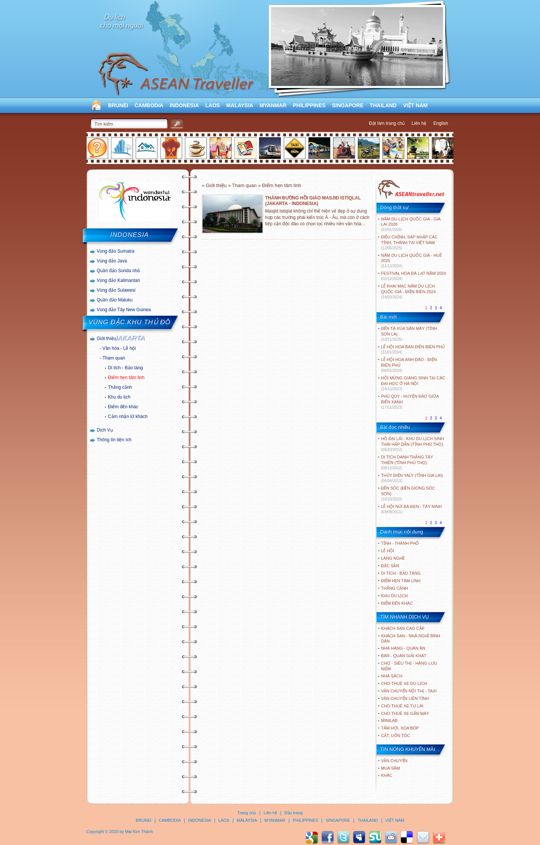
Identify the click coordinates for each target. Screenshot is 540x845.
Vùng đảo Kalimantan (118, 280)
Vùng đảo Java (112, 261)
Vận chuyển (394, 760)
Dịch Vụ (105, 430)
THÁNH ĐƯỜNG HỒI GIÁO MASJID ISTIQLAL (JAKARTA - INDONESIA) (313, 200)
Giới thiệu (106, 338)
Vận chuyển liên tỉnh (405, 698)
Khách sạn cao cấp (402, 628)
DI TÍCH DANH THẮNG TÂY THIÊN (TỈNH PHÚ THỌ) (407, 462)
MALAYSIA (239, 105)
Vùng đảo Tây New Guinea (124, 309)
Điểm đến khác (123, 406)
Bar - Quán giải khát (403, 655)
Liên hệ (419, 123)
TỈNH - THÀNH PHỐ (400, 543)
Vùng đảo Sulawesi (116, 290)
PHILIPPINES (309, 105)
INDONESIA (184, 105)
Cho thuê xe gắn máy (405, 713)
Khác (387, 775)
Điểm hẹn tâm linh (126, 377)
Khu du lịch (119, 397)
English (441, 123)
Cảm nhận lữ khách (127, 416)
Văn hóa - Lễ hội (119, 348)
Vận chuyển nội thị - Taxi (408, 691)
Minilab (389, 720)
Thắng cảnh (120, 387)
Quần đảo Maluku (114, 300)
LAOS (212, 105)
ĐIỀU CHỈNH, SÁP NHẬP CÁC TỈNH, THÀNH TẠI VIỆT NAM (409, 242)
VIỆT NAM (415, 105)
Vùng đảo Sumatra (115, 251)
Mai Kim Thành (139, 831)
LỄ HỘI (387, 550)
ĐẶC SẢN (390, 565)
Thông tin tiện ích (114, 439)
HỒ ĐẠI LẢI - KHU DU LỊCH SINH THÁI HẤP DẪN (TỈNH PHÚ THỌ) (412, 444)
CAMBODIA (149, 105)
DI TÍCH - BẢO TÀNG (401, 573)
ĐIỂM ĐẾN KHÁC (397, 603)
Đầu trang (294, 813)
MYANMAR (273, 105)
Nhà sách (391, 676)
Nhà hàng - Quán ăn (403, 648)
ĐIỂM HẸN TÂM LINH (400, 580)
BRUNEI (118, 105)
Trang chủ (246, 813)
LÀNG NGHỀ (393, 558)
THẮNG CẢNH (394, 588)
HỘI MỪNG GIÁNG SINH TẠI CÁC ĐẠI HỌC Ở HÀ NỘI (413, 383)
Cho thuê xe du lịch (404, 683)
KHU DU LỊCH (394, 595)
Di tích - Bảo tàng (125, 367)
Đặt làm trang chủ (387, 123)
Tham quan (113, 358)
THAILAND (383, 105)
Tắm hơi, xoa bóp (400, 728)
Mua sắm (390, 768)
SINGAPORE (347, 105)
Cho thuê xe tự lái (402, 706)
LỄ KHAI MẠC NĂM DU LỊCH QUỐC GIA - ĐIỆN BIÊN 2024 (408, 291)
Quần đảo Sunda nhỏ (118, 270)
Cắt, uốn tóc (395, 735)
